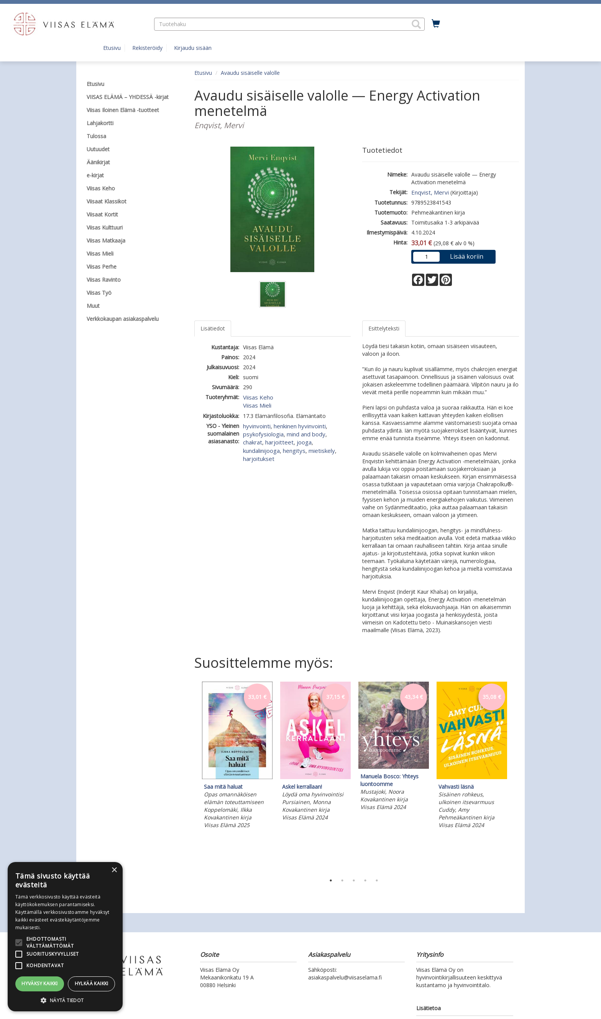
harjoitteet (279, 442)
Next (515, 776)
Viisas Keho (258, 397)
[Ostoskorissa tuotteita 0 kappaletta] (436, 23)
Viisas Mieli (257, 405)
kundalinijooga (261, 450)
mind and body (306, 434)
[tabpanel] (237, 756)
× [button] (114, 870)
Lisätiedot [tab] (212, 328)
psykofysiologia (263, 434)
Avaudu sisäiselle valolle (250, 72)
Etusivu (112, 47)
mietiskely (322, 450)
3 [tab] (354, 880)
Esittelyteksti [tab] (383, 328)
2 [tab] (342, 880)
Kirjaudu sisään (193, 47)
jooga (304, 442)
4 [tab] (365, 880)
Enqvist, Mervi (430, 192)
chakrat (252, 442)
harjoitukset (258, 458)
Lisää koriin (466, 256)
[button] (416, 24)
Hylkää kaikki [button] (91, 983)
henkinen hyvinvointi (300, 426)
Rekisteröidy (147, 47)
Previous (192, 776)
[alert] (65, 936)
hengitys (294, 450)
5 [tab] (377, 880)
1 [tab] (331, 880)
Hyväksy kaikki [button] (39, 983)
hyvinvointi (257, 426)
